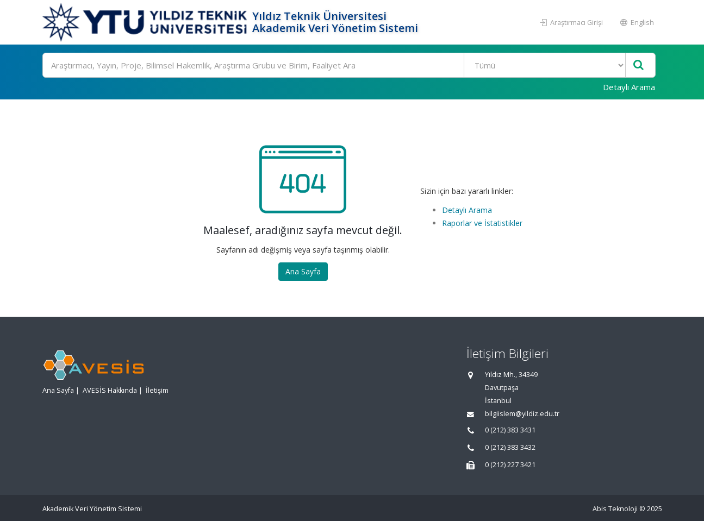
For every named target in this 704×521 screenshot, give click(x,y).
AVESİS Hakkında (110, 390)
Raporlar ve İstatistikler (482, 223)
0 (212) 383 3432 (510, 447)
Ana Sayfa (303, 271)
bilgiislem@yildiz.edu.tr (522, 413)
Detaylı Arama (629, 86)
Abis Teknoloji (615, 508)
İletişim (157, 390)
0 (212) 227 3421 (510, 464)
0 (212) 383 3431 (510, 430)
